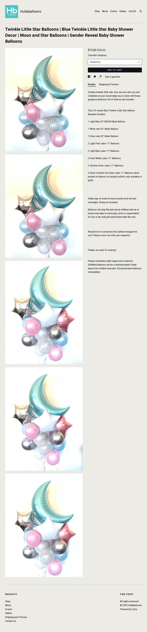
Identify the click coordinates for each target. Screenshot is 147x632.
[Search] (141, 11)
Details (92, 84)
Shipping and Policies (16, 617)
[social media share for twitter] (95, 76)
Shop (97, 11)
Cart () (132, 11)
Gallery (122, 11)
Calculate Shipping (97, 55)
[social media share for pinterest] (100, 76)
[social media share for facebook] (89, 76)
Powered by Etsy (128, 609)
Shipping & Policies (109, 84)
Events (113, 11)
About (105, 11)
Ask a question (112, 76)
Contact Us (10, 621)
